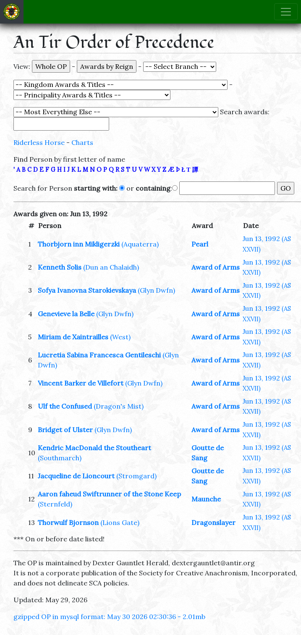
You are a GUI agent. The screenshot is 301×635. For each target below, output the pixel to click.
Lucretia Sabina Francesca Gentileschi (99, 355)
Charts (82, 142)
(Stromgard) (136, 476)
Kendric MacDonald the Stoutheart (94, 447)
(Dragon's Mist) (119, 406)
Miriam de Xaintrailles (73, 337)
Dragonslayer (213, 522)
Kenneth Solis (59, 267)
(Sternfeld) (55, 504)
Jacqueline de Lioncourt (76, 476)
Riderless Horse (39, 142)
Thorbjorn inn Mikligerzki (79, 244)
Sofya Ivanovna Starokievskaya (87, 290)
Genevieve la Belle (66, 314)
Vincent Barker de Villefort (80, 383)
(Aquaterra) (140, 244)
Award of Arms (215, 267)
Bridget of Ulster (65, 429)
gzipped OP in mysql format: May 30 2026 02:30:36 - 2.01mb (109, 616)
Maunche (206, 499)
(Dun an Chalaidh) (111, 267)
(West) (120, 337)
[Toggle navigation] (286, 11)
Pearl (199, 244)
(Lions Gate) (119, 522)
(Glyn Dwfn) (156, 290)
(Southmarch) (59, 458)
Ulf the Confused (65, 406)
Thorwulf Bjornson (68, 522)
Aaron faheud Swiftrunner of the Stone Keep (109, 494)
